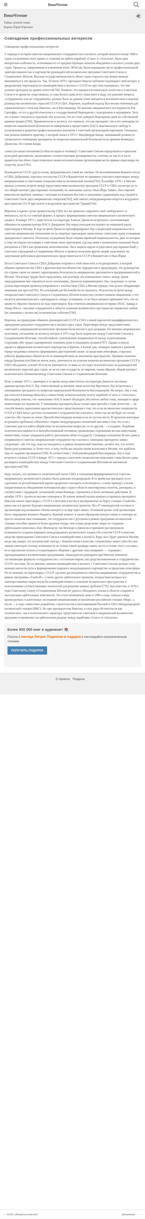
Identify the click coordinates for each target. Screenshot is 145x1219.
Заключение (128, 1214)
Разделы (79, 679)
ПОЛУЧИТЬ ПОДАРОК (27, 650)
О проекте (63, 679)
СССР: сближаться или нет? (22, 1214)
